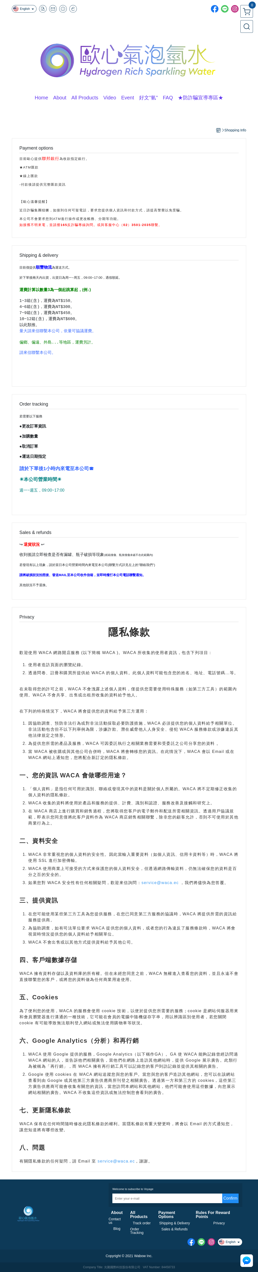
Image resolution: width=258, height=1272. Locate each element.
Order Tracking (136, 1230)
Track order (142, 1223)
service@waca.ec (160, 883)
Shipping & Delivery (174, 1223)
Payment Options (166, 1215)
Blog (116, 1228)
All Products (138, 1215)
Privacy (219, 1223)
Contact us (115, 1220)
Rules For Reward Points (213, 1215)
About (117, 1213)
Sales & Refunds (175, 1229)
